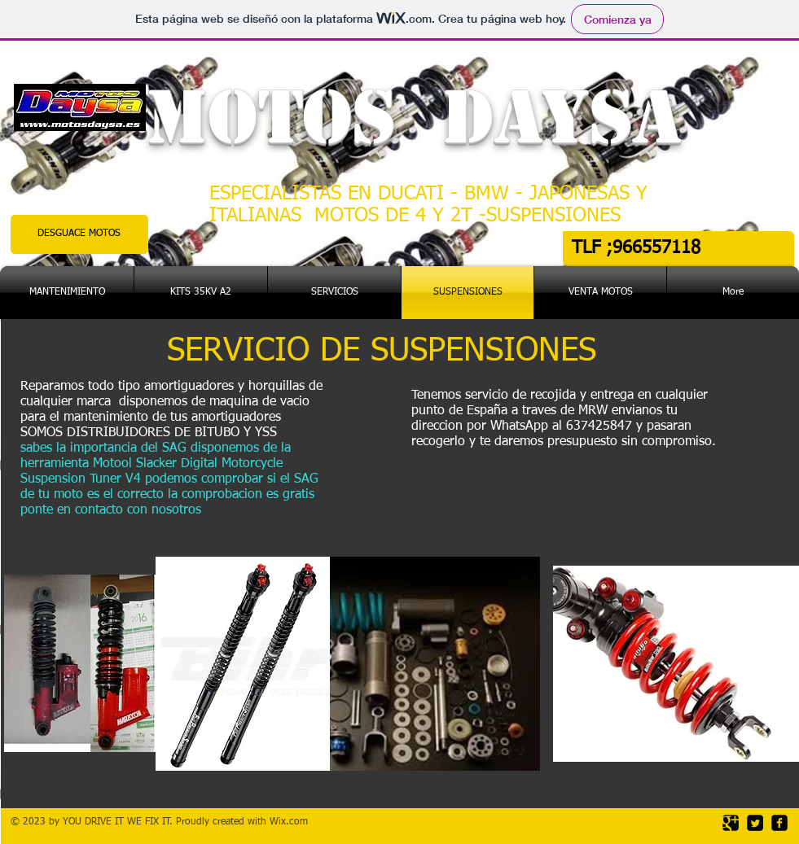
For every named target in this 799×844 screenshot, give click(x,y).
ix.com (293, 822)
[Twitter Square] (755, 823)
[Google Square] (730, 823)
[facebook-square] (779, 823)
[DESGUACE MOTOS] (79, 234)
